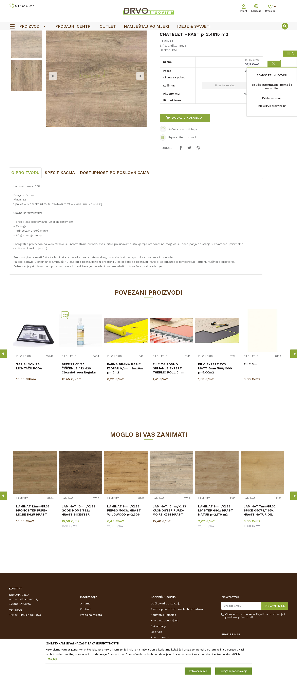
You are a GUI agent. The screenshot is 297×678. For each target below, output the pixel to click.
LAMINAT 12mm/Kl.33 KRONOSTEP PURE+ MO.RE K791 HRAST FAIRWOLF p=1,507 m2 (171, 542)
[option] (26, 72)
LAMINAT (55, 42)
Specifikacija (60, 202)
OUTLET (95, 34)
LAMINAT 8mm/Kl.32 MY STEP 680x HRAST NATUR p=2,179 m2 (215, 540)
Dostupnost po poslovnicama (114, 202)
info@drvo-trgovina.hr (272, 105)
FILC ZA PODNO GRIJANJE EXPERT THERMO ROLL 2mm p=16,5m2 (168, 400)
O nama (85, 633)
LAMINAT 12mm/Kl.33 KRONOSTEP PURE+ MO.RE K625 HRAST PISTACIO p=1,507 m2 (33, 542)
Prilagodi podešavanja (233, 671)
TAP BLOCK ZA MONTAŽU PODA (29, 396)
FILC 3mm (251, 394)
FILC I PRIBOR (25, 386)
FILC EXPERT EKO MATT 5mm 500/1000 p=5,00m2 (215, 398)
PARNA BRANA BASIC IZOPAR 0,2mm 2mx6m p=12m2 (125, 398)
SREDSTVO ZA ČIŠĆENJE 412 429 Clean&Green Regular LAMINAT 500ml (79, 400)
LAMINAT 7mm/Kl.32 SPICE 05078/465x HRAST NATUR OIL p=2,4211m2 (260, 542)
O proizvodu (25, 202)
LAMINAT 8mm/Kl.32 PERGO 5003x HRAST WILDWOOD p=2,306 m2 (124, 542)
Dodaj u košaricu (187, 148)
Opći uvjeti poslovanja (165, 633)
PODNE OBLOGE (35, 42)
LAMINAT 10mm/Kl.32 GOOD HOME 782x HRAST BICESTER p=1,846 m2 (78, 542)
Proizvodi (15, 42)
